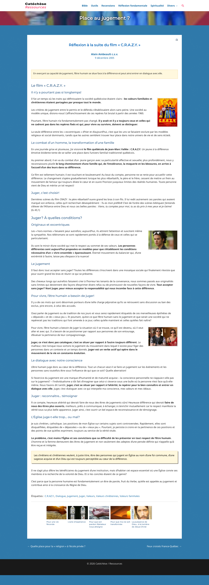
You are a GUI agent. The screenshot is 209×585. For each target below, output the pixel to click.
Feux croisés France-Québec (164, 546)
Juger (82, 496)
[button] (177, 5)
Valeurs (90, 496)
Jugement (72, 496)
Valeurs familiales (130, 496)
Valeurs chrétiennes (107, 496)
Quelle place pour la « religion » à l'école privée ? (56, 546)
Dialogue (61, 496)
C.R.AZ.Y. (49, 496)
